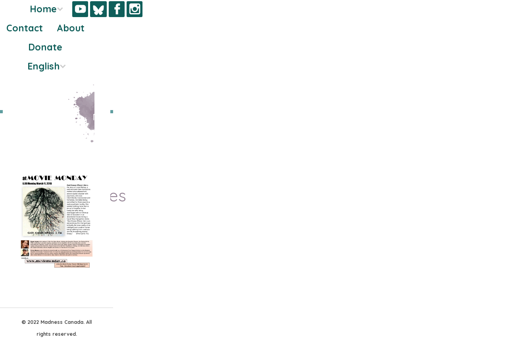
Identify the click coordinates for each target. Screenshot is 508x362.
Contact (24, 28)
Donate (45, 47)
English (43, 66)
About (71, 28)
